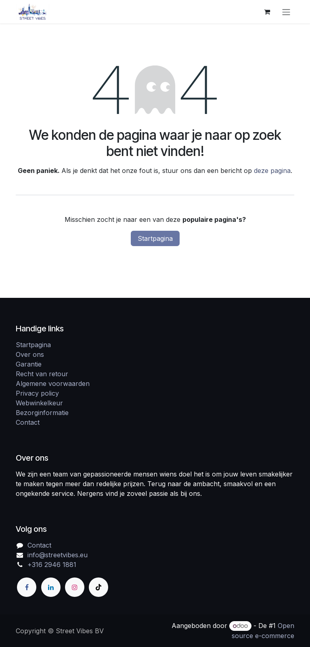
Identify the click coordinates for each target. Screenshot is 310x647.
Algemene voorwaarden (53, 383)
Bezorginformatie (42, 413)
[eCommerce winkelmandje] (267, 12)
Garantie (29, 364)
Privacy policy (37, 393)
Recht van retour (42, 374)
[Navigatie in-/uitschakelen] (286, 11)
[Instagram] (74, 587)
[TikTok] (98, 587)
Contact (28, 422)
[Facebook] (26, 587)
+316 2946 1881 (51, 565)
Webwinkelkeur (39, 403)
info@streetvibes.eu (57, 555)
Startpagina (155, 238)
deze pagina (272, 170)
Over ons (30, 354)
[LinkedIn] (51, 587)
